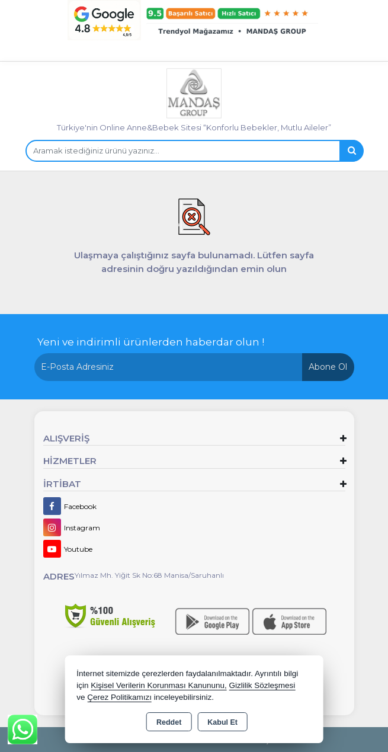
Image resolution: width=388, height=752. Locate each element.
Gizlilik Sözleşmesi (262, 685)
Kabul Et (222, 722)
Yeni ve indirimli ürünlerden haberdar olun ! (150, 342)
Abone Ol (328, 366)
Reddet (168, 722)
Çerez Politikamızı (119, 697)
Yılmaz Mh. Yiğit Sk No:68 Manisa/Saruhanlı (149, 575)
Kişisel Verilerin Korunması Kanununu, (159, 685)
